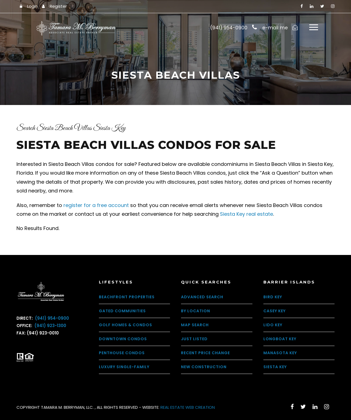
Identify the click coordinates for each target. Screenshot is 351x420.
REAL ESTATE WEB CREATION (187, 407)
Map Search (195, 325)
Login (32, 6)
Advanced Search (202, 297)
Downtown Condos (123, 339)
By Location (195, 311)
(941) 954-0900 (51, 318)
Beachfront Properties (127, 297)
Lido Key (272, 325)
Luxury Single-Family (124, 367)
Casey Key (274, 311)
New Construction (204, 367)
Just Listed (194, 339)
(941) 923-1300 (49, 325)
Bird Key (272, 297)
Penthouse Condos (122, 353)
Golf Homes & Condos (125, 325)
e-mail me (275, 27)
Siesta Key (275, 367)
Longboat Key (279, 339)
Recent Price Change (205, 353)
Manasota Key (280, 353)
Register (58, 6)
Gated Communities (122, 311)
